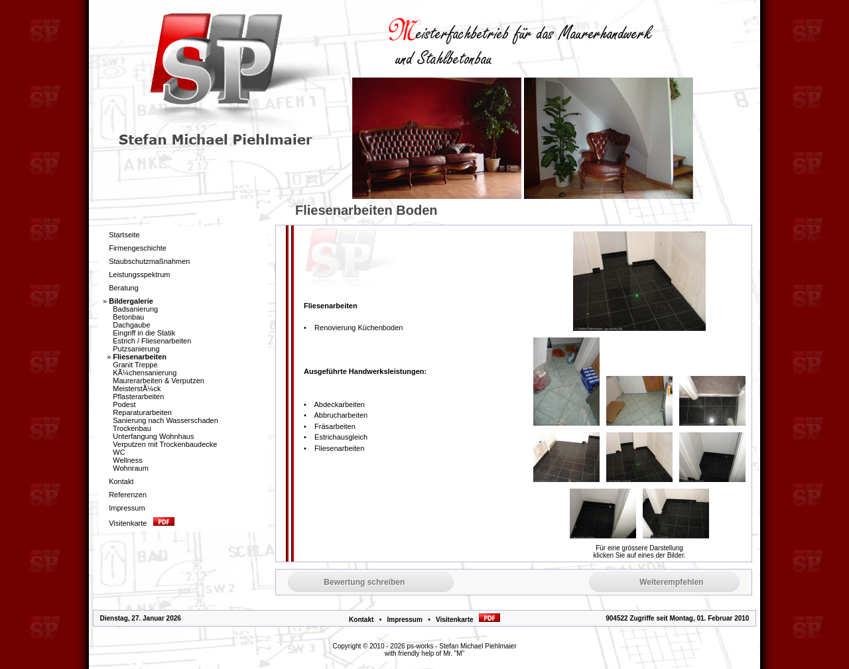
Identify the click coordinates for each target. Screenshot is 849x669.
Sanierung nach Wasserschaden (165, 420)
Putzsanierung (136, 349)
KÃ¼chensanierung (144, 373)
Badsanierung (135, 309)
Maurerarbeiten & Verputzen (158, 381)
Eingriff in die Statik (144, 333)
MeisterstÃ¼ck (137, 389)
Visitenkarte (468, 619)
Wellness (127, 460)
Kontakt (361, 619)
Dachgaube (131, 325)
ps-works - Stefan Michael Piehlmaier (461, 646)
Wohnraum (131, 468)
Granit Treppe (135, 365)
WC (119, 452)
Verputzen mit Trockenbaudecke (165, 444)
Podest (124, 404)
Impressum (404, 619)
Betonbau (128, 317)
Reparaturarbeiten (142, 412)
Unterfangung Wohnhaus (153, 436)
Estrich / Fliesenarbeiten (152, 341)
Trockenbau (132, 428)
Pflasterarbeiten (138, 396)
